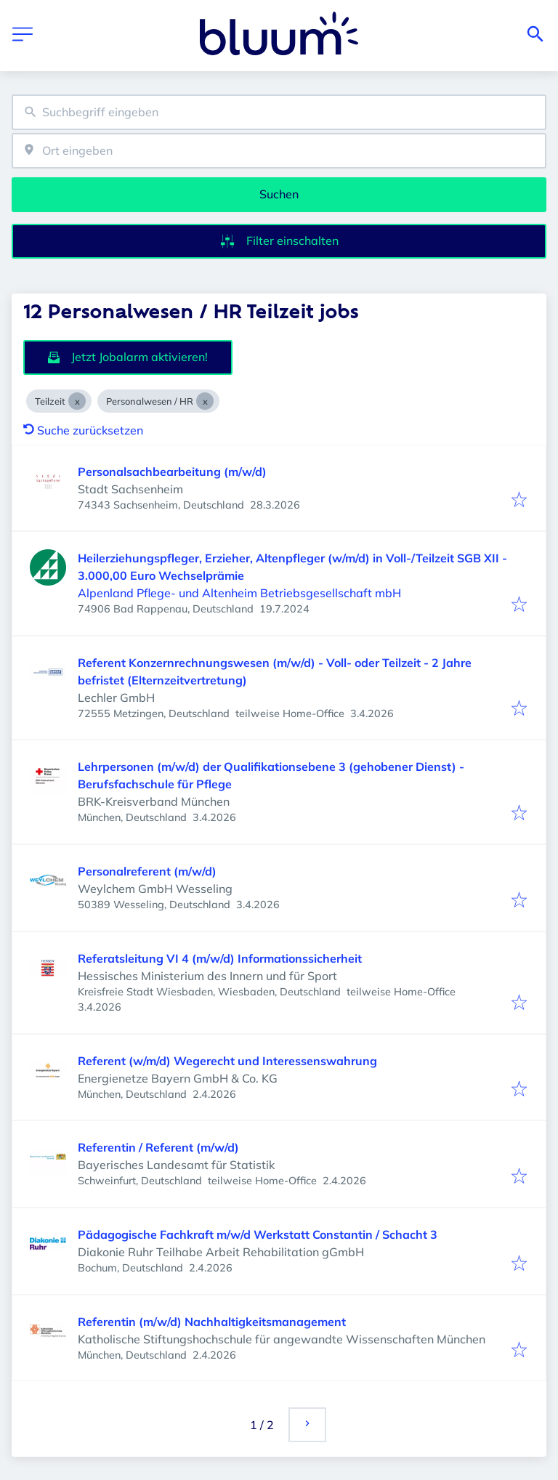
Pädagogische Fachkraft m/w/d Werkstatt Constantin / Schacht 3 (257, 1234)
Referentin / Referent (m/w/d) (158, 1147)
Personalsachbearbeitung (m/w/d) (172, 471)
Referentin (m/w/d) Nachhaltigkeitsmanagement (212, 1321)
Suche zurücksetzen (83, 430)
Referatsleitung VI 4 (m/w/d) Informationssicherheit (220, 958)
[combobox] (279, 112)
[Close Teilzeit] (77, 401)
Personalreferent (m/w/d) (147, 871)
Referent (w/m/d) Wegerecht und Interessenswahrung (227, 1061)
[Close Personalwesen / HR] (205, 401)
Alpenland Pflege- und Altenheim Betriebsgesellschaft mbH (239, 593)
